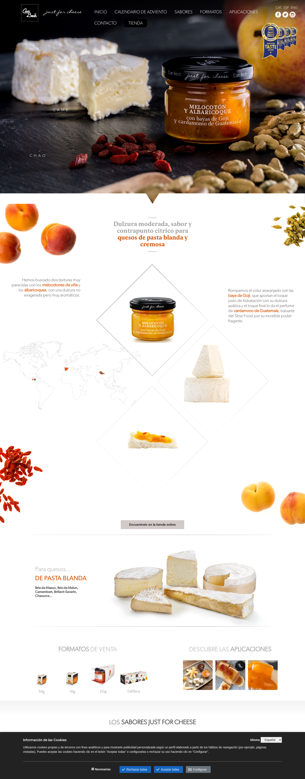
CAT (279, 7)
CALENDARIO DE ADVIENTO (141, 12)
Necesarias (103, 769)
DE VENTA (87, 649)
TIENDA (135, 23)
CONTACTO (105, 23)
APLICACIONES (243, 12)
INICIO (100, 12)
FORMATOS (211, 12)
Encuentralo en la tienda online (152, 525)
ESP (286, 7)
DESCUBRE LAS (230, 649)
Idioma (255, 740)
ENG (294, 7)
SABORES (183, 12)
